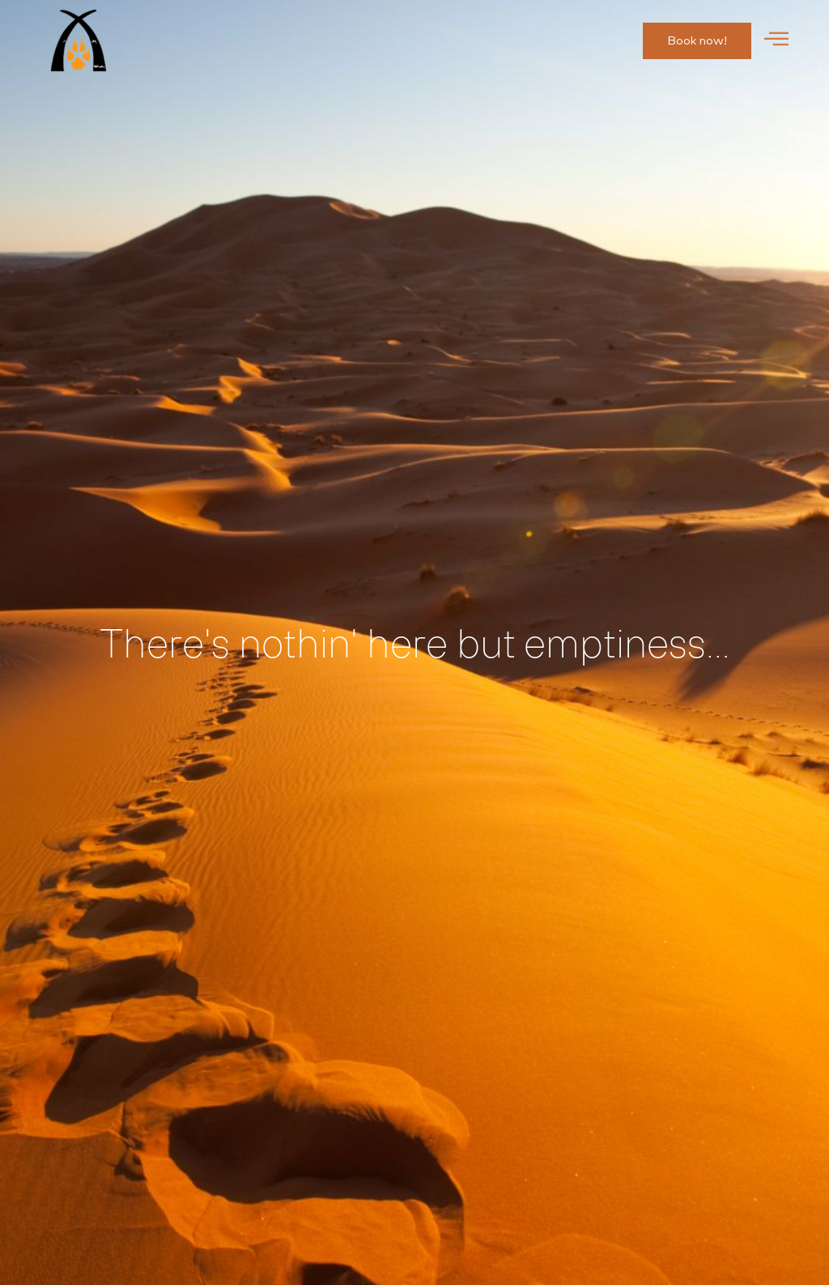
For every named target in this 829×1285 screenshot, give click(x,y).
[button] (697, 41)
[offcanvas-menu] (776, 39)
